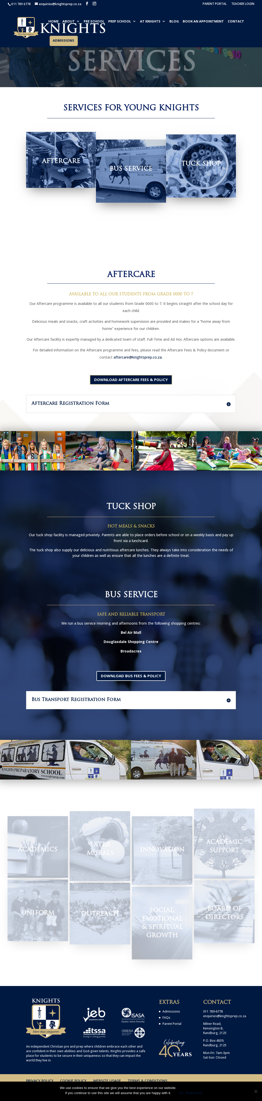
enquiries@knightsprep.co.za (224, 1016)
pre (66, 1046)
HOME (53, 21)
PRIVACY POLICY (39, 1080)
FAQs (166, 1017)
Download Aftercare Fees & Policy (131, 379)
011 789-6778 (213, 1011)
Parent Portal (171, 1024)
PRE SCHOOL (94, 21)
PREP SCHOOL (119, 21)
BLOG (174, 21)
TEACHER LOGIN (242, 4)
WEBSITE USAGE (107, 1080)
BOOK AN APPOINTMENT (203, 21)
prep (79, 1046)
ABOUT (68, 21)
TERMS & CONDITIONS (147, 1080)
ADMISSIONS (63, 41)
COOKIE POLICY (73, 1080)
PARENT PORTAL (215, 4)
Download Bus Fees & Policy (131, 675)
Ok (181, 1093)
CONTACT (236, 21)
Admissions (171, 1011)
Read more (194, 1093)
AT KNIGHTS (150, 21)
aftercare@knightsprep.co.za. (138, 357)
